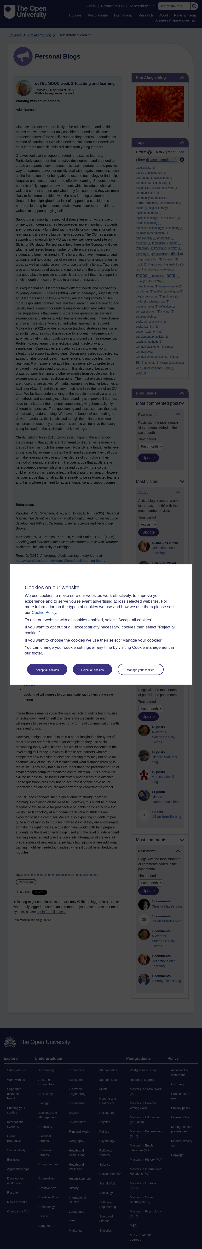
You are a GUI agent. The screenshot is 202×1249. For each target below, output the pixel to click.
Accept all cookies (47, 670)
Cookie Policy (44, 612)
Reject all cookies (92, 670)
